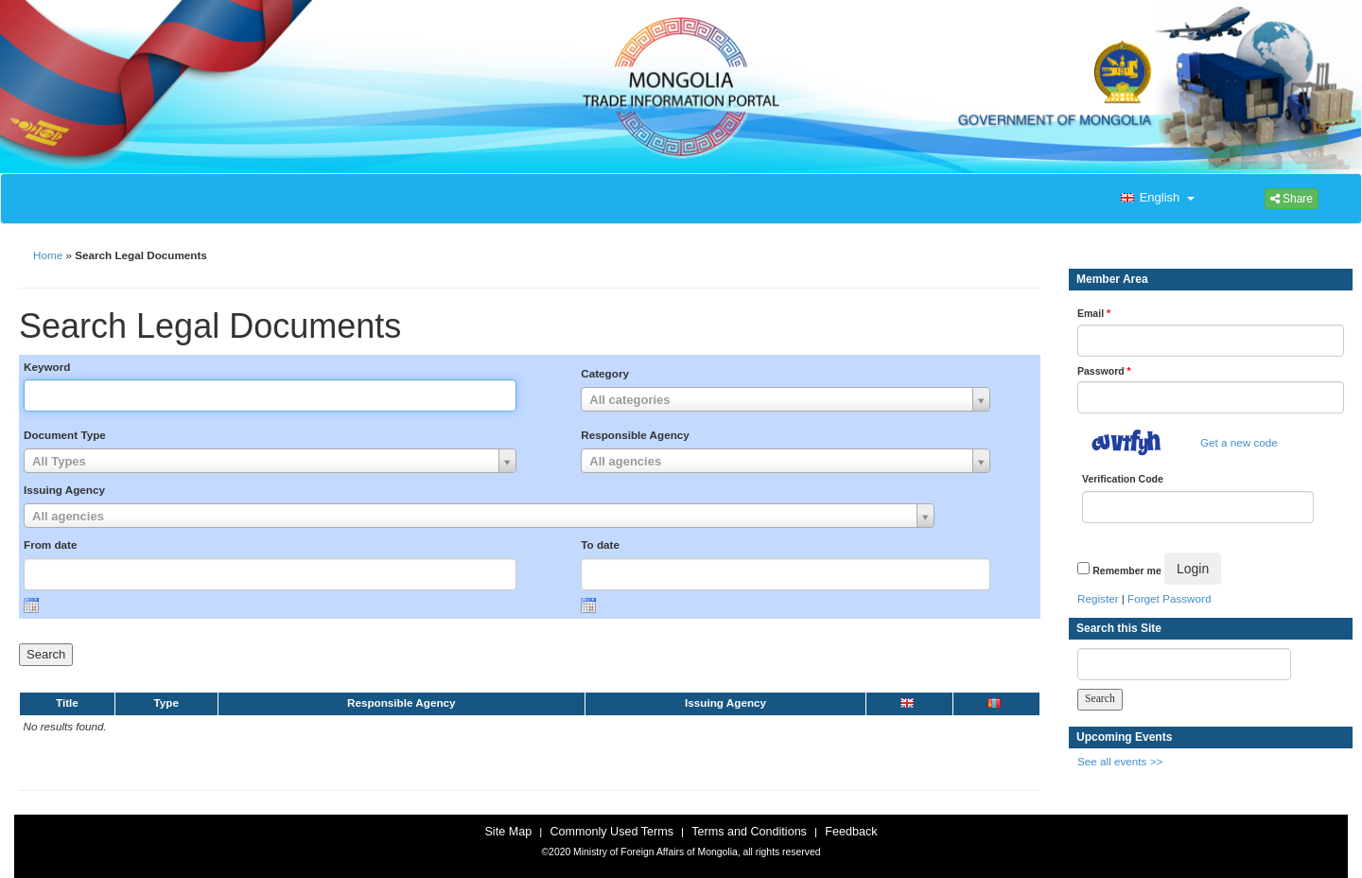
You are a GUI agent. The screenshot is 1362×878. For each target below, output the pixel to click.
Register (1098, 598)
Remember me (1126, 570)
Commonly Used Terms (611, 831)
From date (51, 544)
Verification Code (1122, 478)
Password (1104, 371)
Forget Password (1169, 598)
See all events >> (1119, 761)
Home (47, 255)
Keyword (47, 366)
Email (1093, 313)
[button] (1156, 199)
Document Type (65, 435)
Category (605, 373)
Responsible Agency (635, 435)
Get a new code (1239, 442)
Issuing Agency (64, 489)
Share (1291, 198)
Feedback (851, 831)
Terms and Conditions (749, 831)
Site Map (508, 831)
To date (600, 544)
